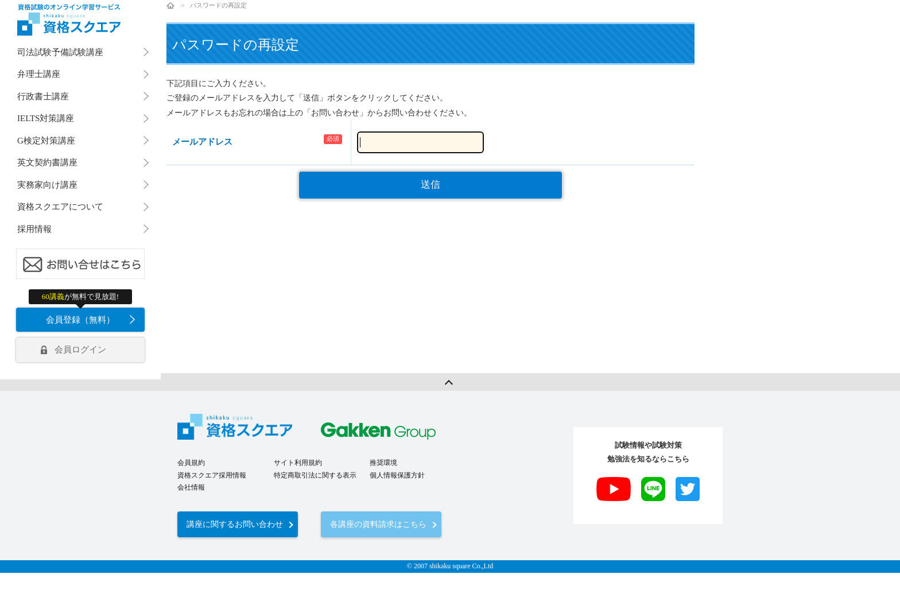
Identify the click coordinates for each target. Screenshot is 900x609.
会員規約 (191, 463)
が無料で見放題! (80, 296)
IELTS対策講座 (45, 118)
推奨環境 (383, 463)
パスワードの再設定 (218, 5)
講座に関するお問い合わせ (235, 524)
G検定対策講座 (46, 140)
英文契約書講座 (47, 162)
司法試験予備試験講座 (60, 52)
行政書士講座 (43, 96)
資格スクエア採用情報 (211, 475)
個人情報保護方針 (397, 475)
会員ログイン (80, 349)
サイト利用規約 (298, 463)
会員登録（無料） (80, 319)
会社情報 (191, 487)
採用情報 (34, 229)
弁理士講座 (38, 74)
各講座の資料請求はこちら (378, 524)
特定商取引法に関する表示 (315, 475)
